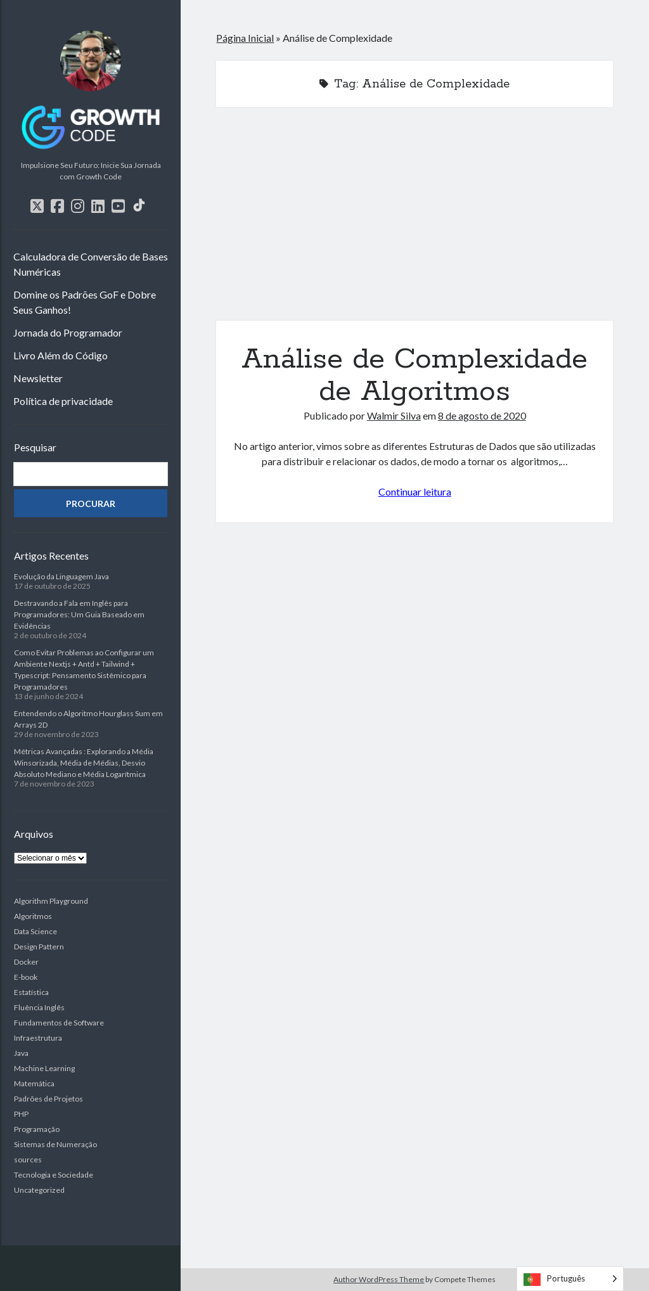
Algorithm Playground (51, 901)
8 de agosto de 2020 (482, 415)
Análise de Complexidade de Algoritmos (414, 221)
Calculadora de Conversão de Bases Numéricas (90, 264)
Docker (26, 962)
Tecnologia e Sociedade (53, 1174)
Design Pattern (39, 946)
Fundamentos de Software (59, 1022)
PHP (21, 1114)
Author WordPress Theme (378, 1279)
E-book (25, 977)
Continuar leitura (414, 491)
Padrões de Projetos (48, 1098)
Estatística (31, 992)
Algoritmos (33, 916)
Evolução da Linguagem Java (61, 576)
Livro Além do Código (60, 355)
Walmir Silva (394, 415)
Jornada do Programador (67, 332)
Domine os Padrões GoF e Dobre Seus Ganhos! (84, 302)
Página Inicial (245, 38)
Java (21, 1053)
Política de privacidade (63, 401)
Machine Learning (44, 1068)
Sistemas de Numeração (55, 1144)
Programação (37, 1129)
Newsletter (38, 378)
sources (28, 1159)
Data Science (35, 931)
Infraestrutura (38, 1038)
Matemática (34, 1083)
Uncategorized (39, 1190)
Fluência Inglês (39, 1007)
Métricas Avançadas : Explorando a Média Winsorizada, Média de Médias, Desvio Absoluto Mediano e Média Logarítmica (83, 763)
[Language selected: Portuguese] (570, 1278)
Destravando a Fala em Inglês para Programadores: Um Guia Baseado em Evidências (79, 614)
